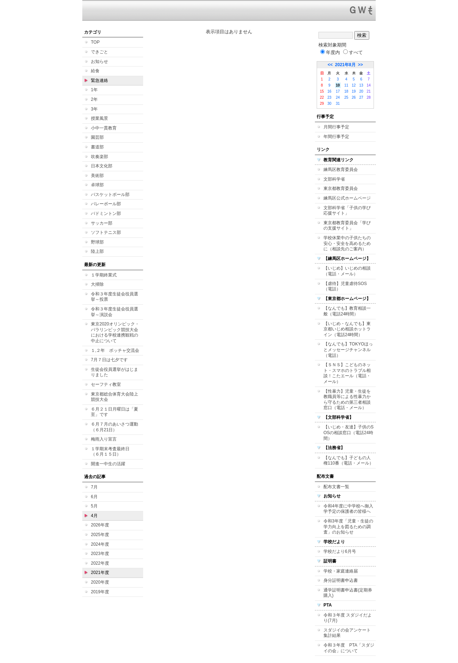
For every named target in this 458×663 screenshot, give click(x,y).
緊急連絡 (99, 80)
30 (329, 103)
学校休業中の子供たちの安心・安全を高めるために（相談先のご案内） (347, 243)
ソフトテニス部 (106, 232)
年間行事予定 (336, 136)
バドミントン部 (106, 213)
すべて (353, 52)
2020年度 (100, 582)
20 (361, 91)
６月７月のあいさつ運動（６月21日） (114, 427)
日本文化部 (101, 165)
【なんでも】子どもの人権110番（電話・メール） (348, 460)
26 (354, 97)
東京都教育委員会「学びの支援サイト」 (347, 225)
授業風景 (99, 118)
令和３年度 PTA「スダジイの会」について (348, 648)
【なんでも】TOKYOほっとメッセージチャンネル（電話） (348, 350)
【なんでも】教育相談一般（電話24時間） (347, 311)
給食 (95, 70)
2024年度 (100, 544)
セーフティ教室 (106, 384)
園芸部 (97, 137)
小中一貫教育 (104, 128)
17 (338, 91)
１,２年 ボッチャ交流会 (115, 350)
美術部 (97, 175)
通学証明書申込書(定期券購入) (347, 593)
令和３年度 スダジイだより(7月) (347, 618)
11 (346, 85)
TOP (95, 42)
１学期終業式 (104, 275)
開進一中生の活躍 (108, 463)
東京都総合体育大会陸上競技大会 (114, 397)
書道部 (97, 146)
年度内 (330, 52)
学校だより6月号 (339, 551)
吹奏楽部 (99, 156)
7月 (94, 487)
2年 (94, 99)
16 (329, 91)
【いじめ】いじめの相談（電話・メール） (347, 271)
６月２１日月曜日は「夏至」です (114, 412)
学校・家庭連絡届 (340, 571)
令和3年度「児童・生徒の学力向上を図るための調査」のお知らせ (348, 527)
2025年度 (100, 534)
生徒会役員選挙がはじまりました (114, 372)
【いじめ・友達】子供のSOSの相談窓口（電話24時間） (348, 432)
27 (361, 97)
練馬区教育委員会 (340, 169)
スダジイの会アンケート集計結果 (347, 633)
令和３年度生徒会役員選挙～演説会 (114, 311)
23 (329, 97)
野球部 (97, 242)
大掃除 (97, 284)
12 (354, 85)
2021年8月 (345, 64)
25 (346, 97)
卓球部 (97, 184)
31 (338, 103)
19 (354, 91)
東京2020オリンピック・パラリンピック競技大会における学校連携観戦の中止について (115, 332)
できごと (99, 51)
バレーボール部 (106, 203)
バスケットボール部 (110, 194)
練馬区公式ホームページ (347, 198)
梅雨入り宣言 (104, 439)
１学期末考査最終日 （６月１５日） (112, 451)
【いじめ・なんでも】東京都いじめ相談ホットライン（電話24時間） (347, 329)
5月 (94, 506)
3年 (94, 109)
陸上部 (97, 251)
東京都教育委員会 (340, 188)
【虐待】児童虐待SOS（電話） (345, 286)
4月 (94, 515)
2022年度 (100, 563)
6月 (94, 496)
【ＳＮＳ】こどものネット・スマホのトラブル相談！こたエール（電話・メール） (347, 373)
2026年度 (100, 524)
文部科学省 (334, 179)
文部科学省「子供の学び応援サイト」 (347, 210)
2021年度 (100, 572)
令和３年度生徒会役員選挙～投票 (114, 296)
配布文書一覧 (336, 486)
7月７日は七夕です (109, 359)
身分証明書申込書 (340, 580)
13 (361, 85)
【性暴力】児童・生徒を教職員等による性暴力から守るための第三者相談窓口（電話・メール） (347, 400)
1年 (94, 89)
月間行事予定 (336, 126)
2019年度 (100, 591)
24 (338, 97)
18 (346, 91)
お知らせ (99, 61)
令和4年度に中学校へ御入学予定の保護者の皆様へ (348, 509)
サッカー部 (101, 223)
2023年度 (100, 553)
